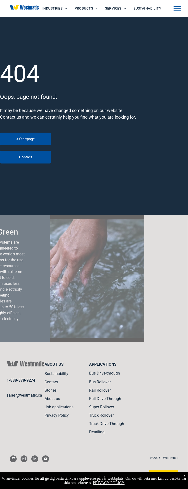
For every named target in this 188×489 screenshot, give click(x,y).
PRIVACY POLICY (108, 483)
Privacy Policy (57, 415)
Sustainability (56, 373)
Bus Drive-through (104, 373)
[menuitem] (55, 8)
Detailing (97, 432)
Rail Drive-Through (105, 398)
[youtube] (45, 459)
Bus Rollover (100, 382)
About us (52, 398)
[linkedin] (34, 459)
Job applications (59, 407)
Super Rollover (101, 407)
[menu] (177, 8)
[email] (13, 459)
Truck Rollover (101, 415)
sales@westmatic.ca (24, 395)
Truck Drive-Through (106, 423)
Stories (51, 390)
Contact (51, 382)
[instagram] (24, 459)
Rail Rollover (100, 390)
